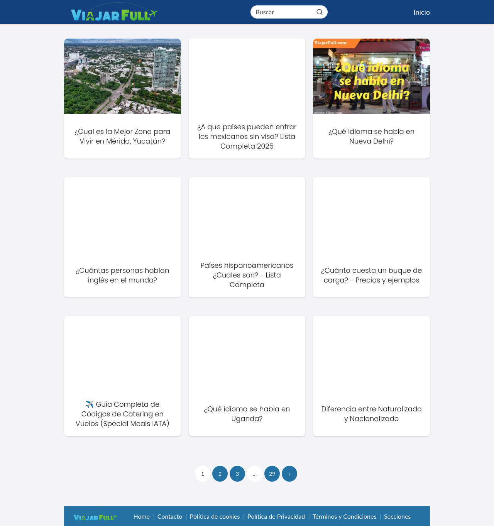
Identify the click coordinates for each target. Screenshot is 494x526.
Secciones (397, 516)
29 (272, 473)
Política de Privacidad (276, 516)
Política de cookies (215, 516)
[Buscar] (319, 11)
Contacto (170, 516)
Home (141, 516)
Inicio (422, 12)
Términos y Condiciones (345, 516)
